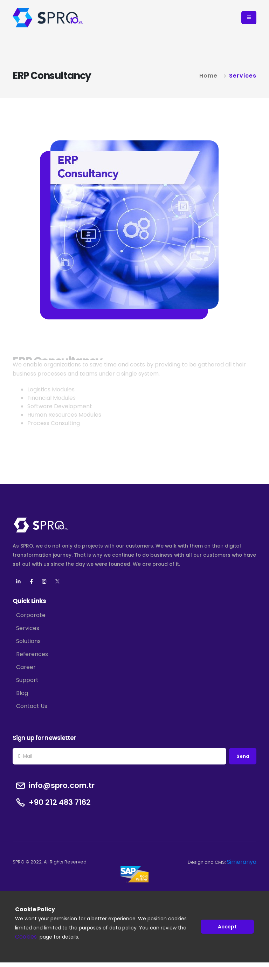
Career (26, 667)
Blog (22, 693)
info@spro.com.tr (62, 785)
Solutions (28, 641)
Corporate (31, 615)
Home (208, 76)
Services (242, 76)
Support (27, 680)
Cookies (26, 937)
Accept (227, 926)
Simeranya (241, 862)
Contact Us (31, 706)
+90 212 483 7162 (60, 802)
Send (242, 756)
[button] (248, 17)
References (32, 654)
